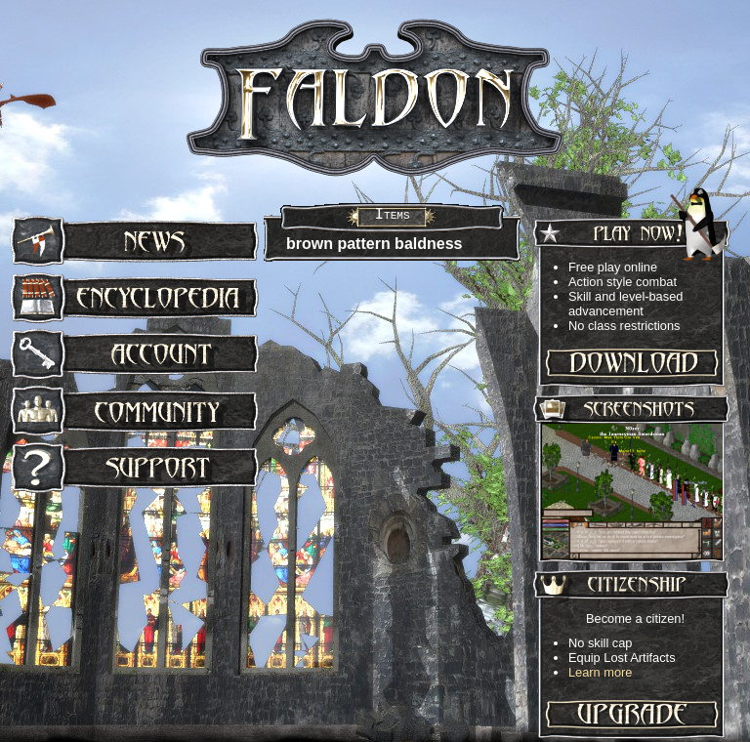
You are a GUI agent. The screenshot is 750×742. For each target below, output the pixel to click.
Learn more (600, 672)
